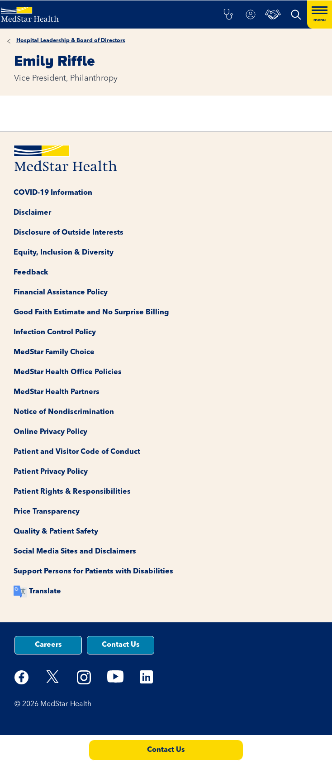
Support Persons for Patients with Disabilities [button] (93, 571)
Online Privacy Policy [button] (50, 432)
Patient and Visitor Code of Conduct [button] (77, 452)
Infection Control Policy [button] (55, 332)
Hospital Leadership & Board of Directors (70, 40)
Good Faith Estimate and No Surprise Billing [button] (91, 312)
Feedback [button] (31, 272)
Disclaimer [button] (32, 213)
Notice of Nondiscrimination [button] (64, 412)
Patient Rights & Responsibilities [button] (72, 492)
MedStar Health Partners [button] (57, 392)
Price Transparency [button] (47, 511)
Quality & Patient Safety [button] (56, 531)
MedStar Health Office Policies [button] (68, 372)
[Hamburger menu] (319, 14)
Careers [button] (48, 645)
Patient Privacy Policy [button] (51, 472)
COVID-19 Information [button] (53, 193)
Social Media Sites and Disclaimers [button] (75, 551)
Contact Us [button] (121, 645)
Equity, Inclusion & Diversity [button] (64, 252)
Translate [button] (45, 591)
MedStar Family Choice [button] (54, 352)
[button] (228, 14)
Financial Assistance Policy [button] (61, 292)
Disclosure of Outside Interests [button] (68, 232)
